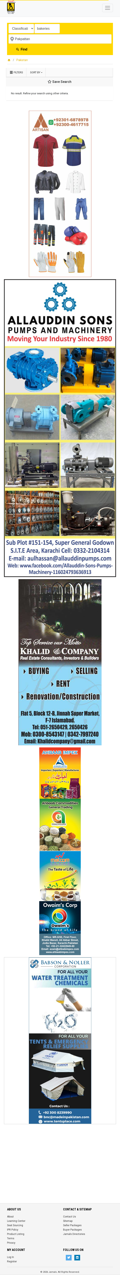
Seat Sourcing (15, 1225)
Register (12, 1261)
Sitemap (67, 1221)
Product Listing (15, 1234)
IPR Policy (12, 1229)
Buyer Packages (72, 1229)
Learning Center (16, 1221)
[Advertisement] (60, 1155)
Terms (10, 1238)
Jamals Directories (74, 1234)
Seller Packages (72, 1225)
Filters (16, 72)
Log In (10, 1257)
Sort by (35, 72)
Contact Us (69, 1216)
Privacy (11, 1242)
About (10, 1216)
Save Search (59, 82)
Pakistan (22, 60)
